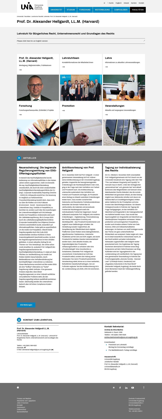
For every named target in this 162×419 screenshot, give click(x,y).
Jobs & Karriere (22, 403)
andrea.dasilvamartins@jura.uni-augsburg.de (121, 337)
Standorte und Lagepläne (26, 401)
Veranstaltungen (114, 105)
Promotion (68, 105)
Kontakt (141, 3)
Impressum (21, 407)
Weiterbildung (102, 10)
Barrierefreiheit (22, 412)
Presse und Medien (24, 398)
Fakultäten (138, 10)
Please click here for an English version (32, 41)
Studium (71, 10)
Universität (56, 10)
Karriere (133, 3)
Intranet (126, 3)
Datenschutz (21, 409)
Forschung (85, 10)
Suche (110, 3)
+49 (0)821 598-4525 (30, 345)
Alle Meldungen (26, 305)
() (52, 349)
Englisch (119, 3)
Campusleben (120, 10)
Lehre (108, 58)
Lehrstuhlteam (70, 58)
